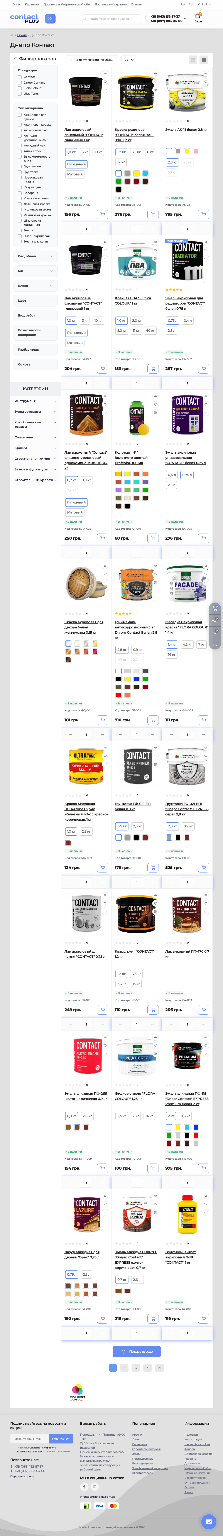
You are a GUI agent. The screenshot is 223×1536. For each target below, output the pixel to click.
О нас (16, 4)
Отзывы (136, 4)
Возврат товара (195, 1477)
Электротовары (28, 412)
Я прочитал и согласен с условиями (43, 1449)
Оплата (189, 1487)
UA (183, 4)
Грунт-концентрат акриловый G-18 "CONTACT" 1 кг (180, 1257)
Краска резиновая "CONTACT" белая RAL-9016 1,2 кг (134, 135)
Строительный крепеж (34, 480)
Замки (136, 1453)
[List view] (193, 60)
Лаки (135, 1439)
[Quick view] (105, 73)
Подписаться (61, 1438)
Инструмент (25, 401)
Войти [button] (204, 4)
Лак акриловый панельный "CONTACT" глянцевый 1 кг (83, 135)
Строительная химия (32, 459)
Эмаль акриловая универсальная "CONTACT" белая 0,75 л (185, 457)
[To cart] (102, 214)
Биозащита (139, 1444)
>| (159, 1368)
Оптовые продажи (196, 1482)
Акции (188, 1492)
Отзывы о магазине (197, 1473)
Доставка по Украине (111, 4)
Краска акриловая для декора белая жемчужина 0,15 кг (83, 627)
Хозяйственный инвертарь (150, 1468)
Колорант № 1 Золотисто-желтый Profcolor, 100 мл (131, 457)
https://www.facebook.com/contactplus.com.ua (84, 1487)
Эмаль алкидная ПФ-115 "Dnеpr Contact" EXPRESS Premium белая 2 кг (186, 1098)
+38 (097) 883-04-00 (166, 21)
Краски (21, 448)
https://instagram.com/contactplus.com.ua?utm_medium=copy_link (94, 1487)
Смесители (24, 437)
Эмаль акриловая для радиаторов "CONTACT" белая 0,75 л (185, 303)
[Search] (85, 18)
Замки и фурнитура (31, 469)
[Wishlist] (105, 81)
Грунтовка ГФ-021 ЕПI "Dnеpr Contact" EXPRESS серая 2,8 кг (186, 809)
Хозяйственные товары (28, 424)
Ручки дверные (142, 1463)
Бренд (22, 35)
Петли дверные (142, 1458)
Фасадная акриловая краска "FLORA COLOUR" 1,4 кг (186, 627)
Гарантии (32, 4)
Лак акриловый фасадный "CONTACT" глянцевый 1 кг (83, 303)
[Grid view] (203, 60)
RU (190, 4)
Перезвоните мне (22, 1476)
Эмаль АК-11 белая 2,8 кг (186, 130)
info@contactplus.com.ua (97, 1496)
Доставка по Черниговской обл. (67, 4)
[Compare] (105, 90)
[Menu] (50, 19)
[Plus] (102, 228)
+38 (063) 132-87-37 (165, 17)
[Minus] (70, 228)
